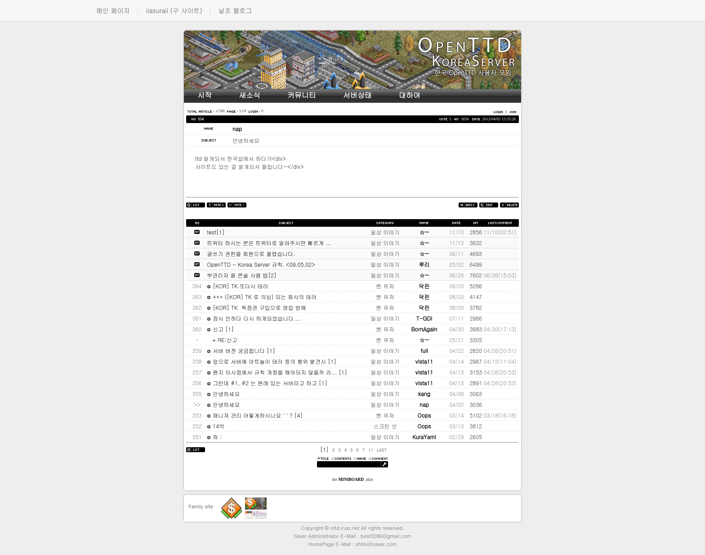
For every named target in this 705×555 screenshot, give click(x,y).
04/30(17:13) (499, 329)
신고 (216, 329)
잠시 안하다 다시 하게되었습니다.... (254, 318)
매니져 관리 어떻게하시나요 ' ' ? (250, 415)
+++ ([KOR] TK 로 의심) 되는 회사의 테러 (262, 296)
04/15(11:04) (499, 361)
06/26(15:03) (499, 275)
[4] (298, 415)
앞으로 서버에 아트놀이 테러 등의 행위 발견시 (267, 361)
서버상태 (357, 95)
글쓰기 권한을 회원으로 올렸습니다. (251, 253)
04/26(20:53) (499, 372)
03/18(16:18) (499, 415)
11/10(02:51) (499, 232)
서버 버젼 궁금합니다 (237, 350)
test (211, 232)
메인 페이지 (113, 10)
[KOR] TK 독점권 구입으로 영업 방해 (256, 307)
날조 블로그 (235, 10)
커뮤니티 (301, 95)
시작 (204, 95)
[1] (220, 232)
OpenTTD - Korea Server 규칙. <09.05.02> (261, 264)
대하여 (409, 95)
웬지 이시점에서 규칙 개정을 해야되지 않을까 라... (273, 372)
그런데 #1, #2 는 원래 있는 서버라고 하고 (263, 383)
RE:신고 (222, 340)
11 (370, 450)
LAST (382, 450)
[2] (272, 275)
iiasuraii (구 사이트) (174, 10)
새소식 (249, 95)
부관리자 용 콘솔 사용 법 (237, 275)
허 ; (214, 436)
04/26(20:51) (499, 350)
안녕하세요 (223, 393)
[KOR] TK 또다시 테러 (237, 286)
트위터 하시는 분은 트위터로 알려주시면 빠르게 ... (269, 243)
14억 (215, 426)
